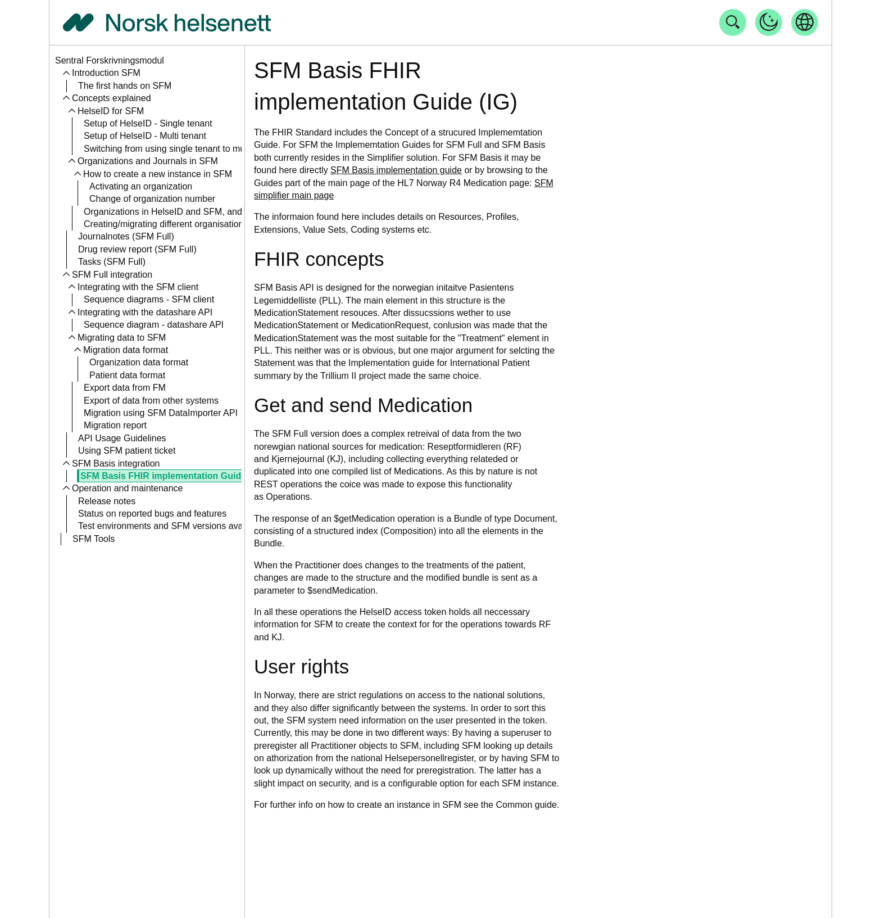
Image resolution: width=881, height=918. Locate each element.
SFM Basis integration (116, 463)
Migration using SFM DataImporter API (161, 413)
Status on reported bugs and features (152, 513)
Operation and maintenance (127, 488)
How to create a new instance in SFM (157, 174)
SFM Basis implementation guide (396, 170)
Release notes (106, 501)
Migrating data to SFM (122, 337)
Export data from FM (125, 387)
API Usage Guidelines (122, 438)
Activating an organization (140, 186)
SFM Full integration (112, 274)
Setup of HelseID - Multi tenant (145, 136)
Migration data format (125, 350)
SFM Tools (93, 539)
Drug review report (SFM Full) (137, 249)
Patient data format (127, 375)
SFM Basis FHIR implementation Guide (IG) (172, 476)
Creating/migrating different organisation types (175, 224)
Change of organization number (152, 199)
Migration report (115, 425)
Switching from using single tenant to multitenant (180, 148)
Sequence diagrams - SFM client (149, 299)
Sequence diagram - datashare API (154, 324)
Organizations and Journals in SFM (148, 161)
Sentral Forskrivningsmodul (109, 60)
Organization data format (138, 362)
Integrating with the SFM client (138, 287)
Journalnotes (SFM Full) (126, 236)
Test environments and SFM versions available (171, 526)
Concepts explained (111, 98)
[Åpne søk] (732, 22)
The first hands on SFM (124, 86)
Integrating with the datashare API (145, 312)
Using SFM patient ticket (126, 450)
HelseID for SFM (111, 111)
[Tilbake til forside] (166, 22)
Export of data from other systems (151, 400)
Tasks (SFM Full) (112, 261)
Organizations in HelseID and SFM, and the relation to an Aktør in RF (221, 211)
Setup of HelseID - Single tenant (148, 123)
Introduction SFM (106, 73)
